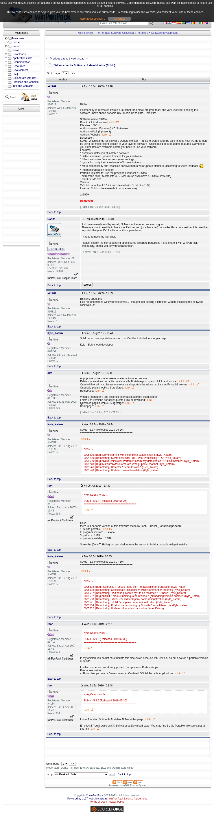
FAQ (15, 74)
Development (20, 70)
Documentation (21, 62)
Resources (19, 66)
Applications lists (22, 58)
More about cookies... (92, 18)
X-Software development (163, 32)
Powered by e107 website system (87, 798)
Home (16, 42)
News (16, 50)
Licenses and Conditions (27, 82)
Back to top (54, 212)
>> (73, 73)
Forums (141, 32)
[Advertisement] (21, 178)
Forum (16, 46)
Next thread (77, 58)
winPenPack (96, 795)
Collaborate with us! (24, 78)
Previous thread (59, 58)
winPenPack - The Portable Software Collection (106, 32)
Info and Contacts (23, 85)
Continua (119, 18)
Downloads (19, 54)
